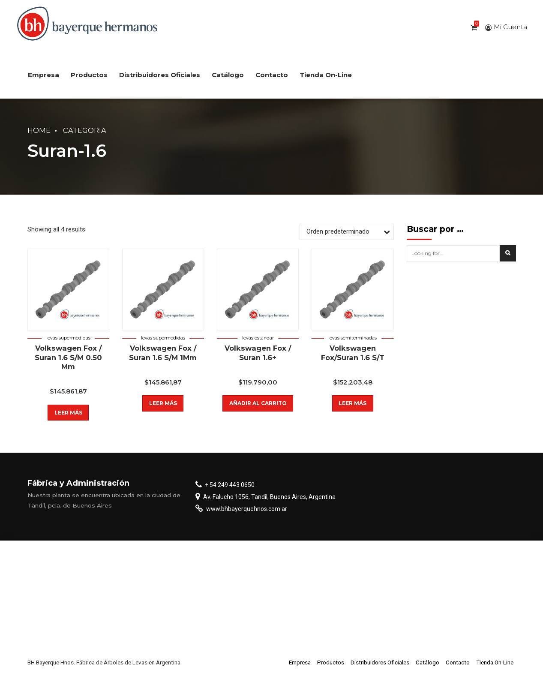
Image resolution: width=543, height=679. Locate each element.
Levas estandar (258, 338)
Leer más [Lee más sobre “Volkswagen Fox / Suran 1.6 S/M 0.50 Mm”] (68, 412)
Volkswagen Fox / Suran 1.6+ (258, 352)
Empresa (43, 75)
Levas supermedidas (68, 338)
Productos (89, 75)
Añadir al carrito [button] (258, 403)
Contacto (271, 75)
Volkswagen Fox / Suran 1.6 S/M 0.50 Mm (68, 357)
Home (39, 130)
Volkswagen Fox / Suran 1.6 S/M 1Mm (163, 352)
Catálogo (228, 75)
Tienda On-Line (326, 75)
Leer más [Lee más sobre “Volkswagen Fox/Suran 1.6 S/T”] (352, 403)
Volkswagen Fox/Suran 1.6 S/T (352, 352)
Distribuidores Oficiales (159, 75)
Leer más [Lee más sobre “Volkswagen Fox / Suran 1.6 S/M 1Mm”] (163, 403)
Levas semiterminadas (352, 338)
